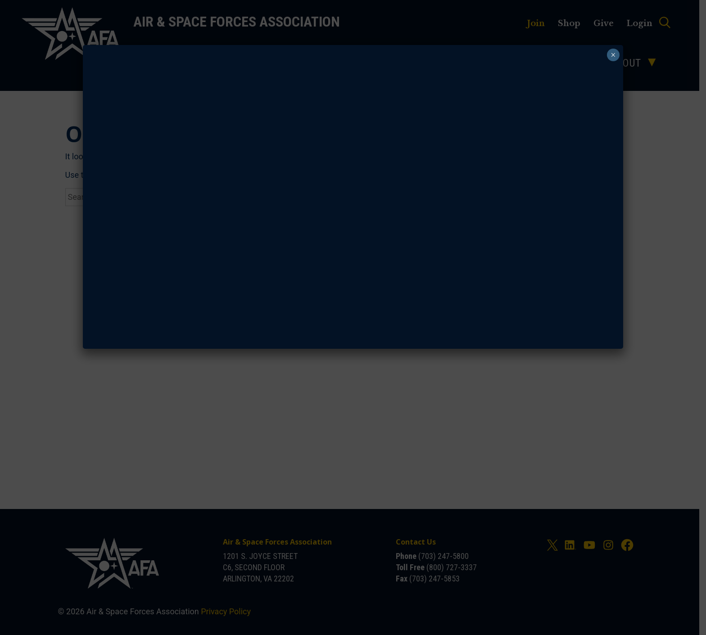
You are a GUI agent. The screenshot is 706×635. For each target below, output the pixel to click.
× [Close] (612, 55)
